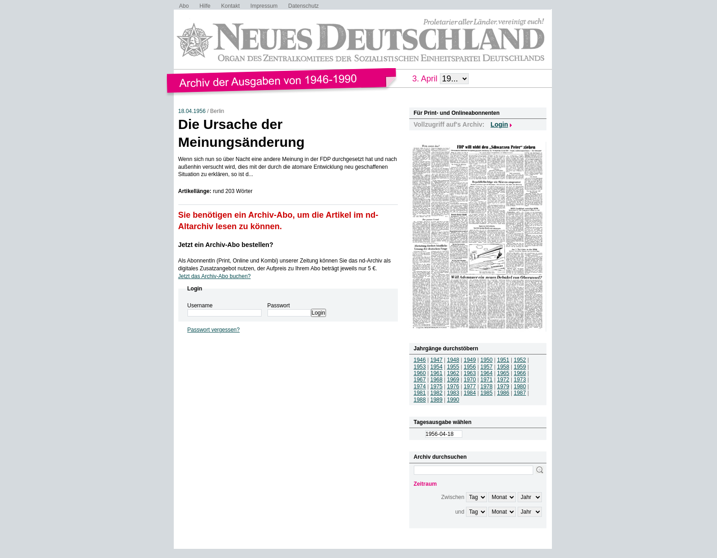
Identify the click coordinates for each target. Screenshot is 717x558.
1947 (436, 360)
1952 (520, 360)
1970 (470, 379)
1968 (436, 379)
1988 (420, 400)
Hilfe (204, 6)
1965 (503, 373)
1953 (420, 367)
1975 (436, 386)
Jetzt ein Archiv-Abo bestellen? (225, 244)
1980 (520, 386)
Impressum (264, 6)
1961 (436, 373)
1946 (420, 360)
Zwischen (453, 497)
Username (200, 305)
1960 (420, 373)
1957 (487, 367)
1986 (503, 393)
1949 (470, 360)
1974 (420, 386)
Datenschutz (303, 6)
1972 (503, 379)
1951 (503, 360)
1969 (453, 379)
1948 (453, 360)
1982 (436, 393)
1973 (520, 379)
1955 (453, 367)
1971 (487, 379)
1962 (453, 373)
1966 (520, 373)
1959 (520, 367)
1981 (420, 393)
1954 (436, 367)
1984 (470, 393)
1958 (503, 367)
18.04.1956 (192, 111)
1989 (436, 400)
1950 (487, 360)
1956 (470, 367)
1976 (453, 386)
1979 (503, 386)
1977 (470, 386)
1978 (487, 386)
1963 (470, 373)
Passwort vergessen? (213, 330)
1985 (487, 393)
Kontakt (230, 6)
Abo (184, 6)
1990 (453, 400)
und (459, 512)
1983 (453, 393)
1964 (487, 373)
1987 (520, 393)
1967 (420, 379)
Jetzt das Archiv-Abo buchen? (214, 276)
